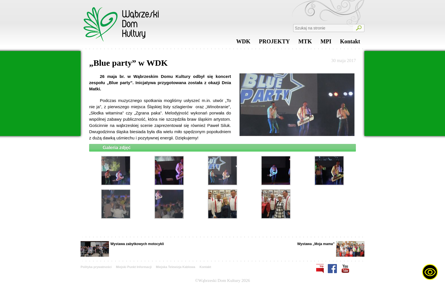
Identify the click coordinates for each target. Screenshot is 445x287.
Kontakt (350, 42)
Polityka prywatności (96, 267)
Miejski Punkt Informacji (134, 267)
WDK (243, 42)
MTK (305, 42)
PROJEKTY (274, 42)
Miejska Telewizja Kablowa (175, 267)
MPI (325, 42)
